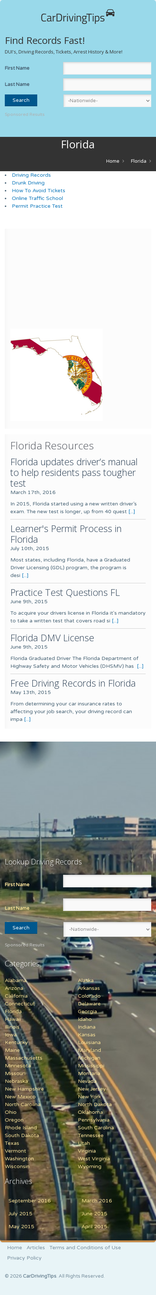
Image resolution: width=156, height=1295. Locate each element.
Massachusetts (23, 1058)
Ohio (11, 1112)
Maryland (89, 1050)
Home (112, 161)
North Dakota (95, 1104)
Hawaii (13, 1019)
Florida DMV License (52, 637)
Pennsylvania (94, 1120)
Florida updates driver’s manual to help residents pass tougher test (74, 472)
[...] (132, 511)
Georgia (87, 1011)
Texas (12, 1143)
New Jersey (92, 1089)
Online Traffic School (37, 198)
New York (89, 1097)
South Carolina (96, 1128)
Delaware (89, 1004)
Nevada (87, 1081)
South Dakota (22, 1135)
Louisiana (89, 1042)
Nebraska (16, 1081)
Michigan (89, 1058)
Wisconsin (17, 1166)
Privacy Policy (24, 1258)
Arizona (14, 988)
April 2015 (94, 1226)
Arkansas (89, 988)
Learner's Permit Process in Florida (66, 533)
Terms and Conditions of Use (85, 1247)
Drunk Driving (28, 183)
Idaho (85, 1019)
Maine (12, 1050)
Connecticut (20, 1004)
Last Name (17, 84)
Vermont (15, 1151)
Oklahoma (90, 1112)
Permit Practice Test (37, 206)
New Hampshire (24, 1089)
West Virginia (94, 1159)
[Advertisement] (56, 280)
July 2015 (20, 1214)
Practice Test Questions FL (65, 592)
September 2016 (29, 1201)
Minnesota (18, 1066)
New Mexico (20, 1097)
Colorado (89, 996)
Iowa (11, 1035)
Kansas (87, 1035)
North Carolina (23, 1104)
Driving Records (31, 175)
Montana (89, 1073)
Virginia (87, 1151)
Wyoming (89, 1166)
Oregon (14, 1120)
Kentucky (16, 1042)
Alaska (86, 980)
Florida (138, 161)
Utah (84, 1143)
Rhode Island (21, 1128)
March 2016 (97, 1201)
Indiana (87, 1027)
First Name (17, 68)
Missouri (15, 1073)
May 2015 (21, 1226)
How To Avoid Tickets (38, 190)
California (16, 996)
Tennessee (91, 1135)
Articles (36, 1247)
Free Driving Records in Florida (73, 683)
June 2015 (94, 1214)
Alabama (16, 980)
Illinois (12, 1027)
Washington (19, 1159)
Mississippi (91, 1066)
